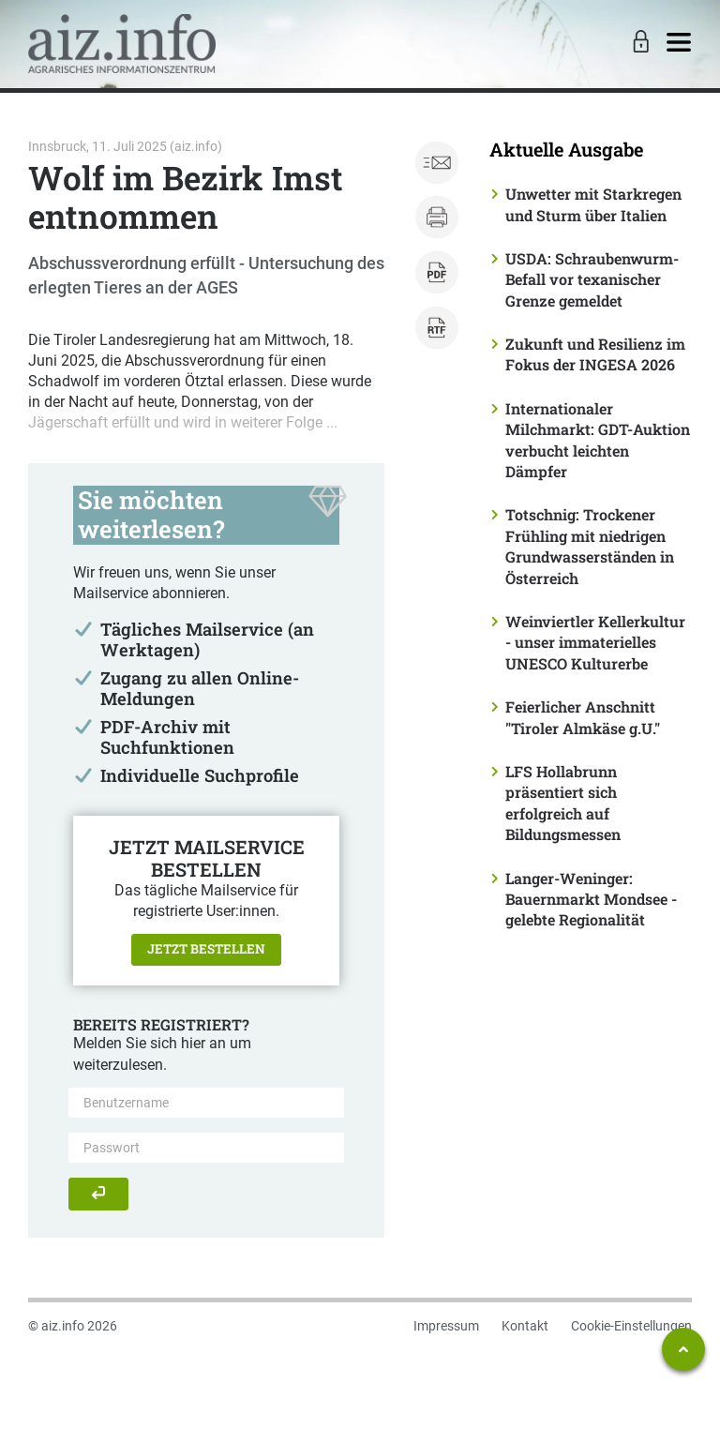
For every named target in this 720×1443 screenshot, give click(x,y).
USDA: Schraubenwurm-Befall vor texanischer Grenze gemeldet (592, 279)
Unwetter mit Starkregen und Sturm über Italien (593, 204)
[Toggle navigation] (679, 43)
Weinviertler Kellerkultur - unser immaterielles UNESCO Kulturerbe (595, 642)
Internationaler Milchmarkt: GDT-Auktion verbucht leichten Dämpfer (597, 439)
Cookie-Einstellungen (631, 1325)
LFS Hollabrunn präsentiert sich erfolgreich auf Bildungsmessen (563, 802)
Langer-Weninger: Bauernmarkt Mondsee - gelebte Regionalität (591, 899)
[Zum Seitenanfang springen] (683, 1349)
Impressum (446, 1325)
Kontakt (525, 1325)
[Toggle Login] (638, 43)
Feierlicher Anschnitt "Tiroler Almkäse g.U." (582, 717)
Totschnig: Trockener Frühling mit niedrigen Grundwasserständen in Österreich (589, 545)
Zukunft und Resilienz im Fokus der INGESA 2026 (595, 354)
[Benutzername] (206, 1103)
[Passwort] (206, 1148)
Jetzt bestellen (206, 948)
